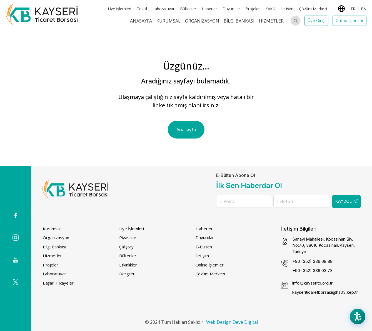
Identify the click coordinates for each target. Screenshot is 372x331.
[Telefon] (301, 201)
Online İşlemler (349, 20)
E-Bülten (204, 247)
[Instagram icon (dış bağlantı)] (15, 237)
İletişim (287, 8)
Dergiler (127, 273)
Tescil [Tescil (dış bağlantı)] (142, 8)
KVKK (270, 8)
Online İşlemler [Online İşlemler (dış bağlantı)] (210, 265)
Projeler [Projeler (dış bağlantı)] (253, 8)
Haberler (204, 228)
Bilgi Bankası (239, 21)
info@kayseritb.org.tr (312, 283)
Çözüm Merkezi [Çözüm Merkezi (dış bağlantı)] (313, 8)
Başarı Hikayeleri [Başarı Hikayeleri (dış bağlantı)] (58, 283)
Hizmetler (271, 21)
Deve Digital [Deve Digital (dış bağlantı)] (245, 322)
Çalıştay (126, 247)
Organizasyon (202, 21)
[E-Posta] (244, 201)
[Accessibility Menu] (358, 317)
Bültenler (188, 8)
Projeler (50, 265)
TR (353, 8)
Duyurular (231, 8)
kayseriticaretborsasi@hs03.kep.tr (325, 292)
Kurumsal (168, 21)
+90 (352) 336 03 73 (312, 270)
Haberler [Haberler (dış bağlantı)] (209, 8)
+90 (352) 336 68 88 (312, 261)
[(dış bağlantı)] (15, 215)
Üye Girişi (316, 20)
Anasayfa (141, 21)
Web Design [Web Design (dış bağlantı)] (218, 322)
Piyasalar (127, 237)
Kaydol (346, 201)
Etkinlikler (128, 265)
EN (363, 8)
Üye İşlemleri (119, 8)
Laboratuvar (163, 8)
